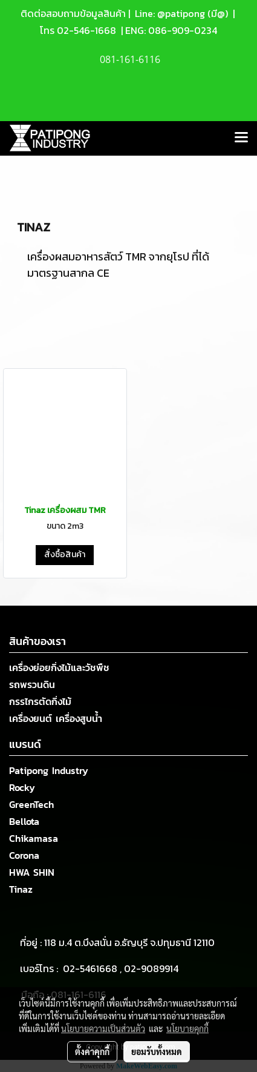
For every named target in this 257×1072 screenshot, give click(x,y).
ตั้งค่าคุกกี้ (92, 1051)
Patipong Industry (48, 770)
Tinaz (21, 889)
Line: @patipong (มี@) (180, 13)
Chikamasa (33, 838)
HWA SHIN (31, 872)
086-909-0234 (182, 30)
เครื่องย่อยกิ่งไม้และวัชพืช (59, 667)
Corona (24, 855)
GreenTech (31, 804)
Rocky (22, 787)
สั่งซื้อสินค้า (64, 554)
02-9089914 (151, 968)
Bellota (24, 821)
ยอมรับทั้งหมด (156, 1051)
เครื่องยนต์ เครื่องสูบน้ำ (55, 718)
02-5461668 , (93, 968)
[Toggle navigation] (241, 138)
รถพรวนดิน (32, 684)
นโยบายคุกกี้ (187, 1028)
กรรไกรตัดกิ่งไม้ (40, 701)
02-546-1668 (86, 30)
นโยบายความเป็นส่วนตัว (103, 1028)
